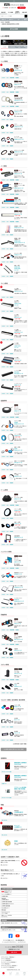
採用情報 (5, 7)
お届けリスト (4, 783)
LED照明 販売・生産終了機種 (19, 744)
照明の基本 (4, 910)
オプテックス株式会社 (5, 958)
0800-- (17, 946)
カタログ (3, 77)
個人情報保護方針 (20, 940)
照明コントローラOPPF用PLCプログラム (7, 916)
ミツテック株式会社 (5, 963)
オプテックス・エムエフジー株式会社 (8, 965)
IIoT (18, 19)
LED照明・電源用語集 (6, 905)
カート (10, 973)
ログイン (3, 973)
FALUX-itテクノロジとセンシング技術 (6, 913)
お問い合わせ (22, 7)
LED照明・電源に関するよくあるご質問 (13, 749)
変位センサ (11, 19)
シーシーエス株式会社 (6, 960)
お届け (24, 973)
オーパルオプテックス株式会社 (7, 967)
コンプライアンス (21, 942)
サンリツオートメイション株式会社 (8, 962)
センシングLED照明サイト (6, 894)
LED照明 (4, 47)
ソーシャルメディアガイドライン (9, 942)
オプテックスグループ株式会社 (7, 957)
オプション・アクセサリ (19, 47)
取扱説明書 (12, 77)
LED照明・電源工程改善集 (7, 901)
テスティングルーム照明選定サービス (7, 891)
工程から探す (24, 12)
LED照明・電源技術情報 (6, 888)
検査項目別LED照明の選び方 (5, 899)
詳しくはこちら (4, 820)
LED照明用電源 (12, 47)
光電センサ (4, 19)
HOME (2, 22)
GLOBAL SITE (12, 7)
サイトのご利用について (8, 940)
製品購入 (17, 77)
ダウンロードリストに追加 (6, 771)
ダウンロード (17, 973)
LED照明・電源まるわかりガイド (8, 903)
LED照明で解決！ (5, 896)
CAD (8, 77)
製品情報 (7, 22)
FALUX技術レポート (5, 908)
